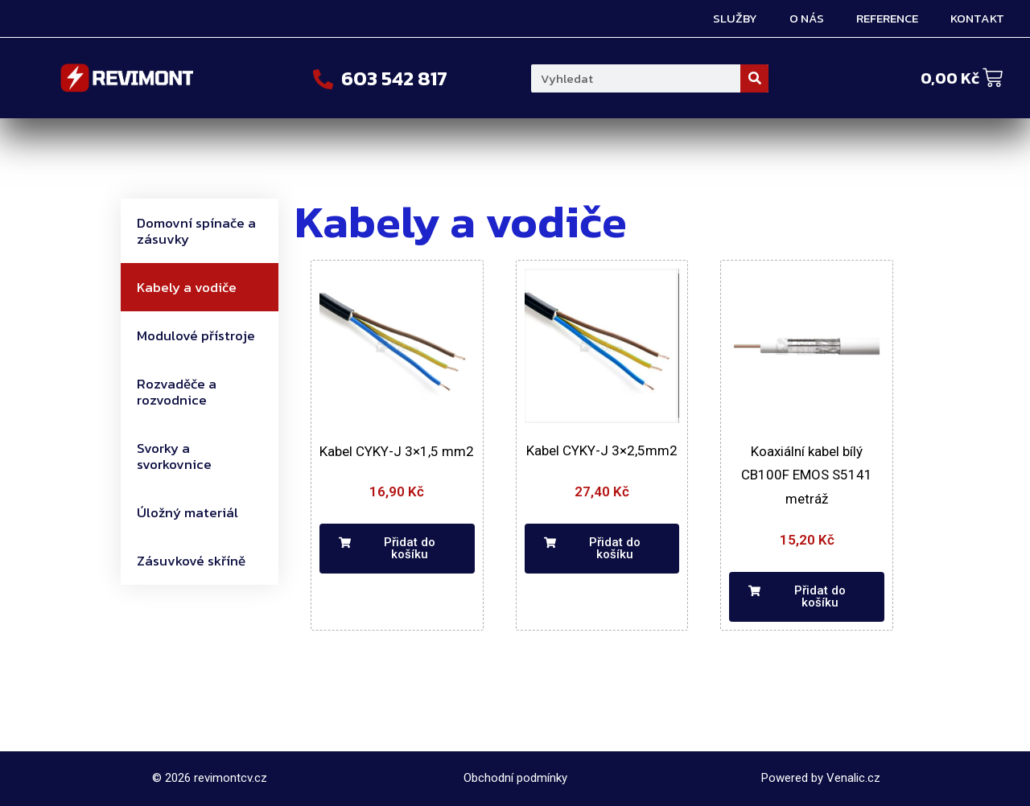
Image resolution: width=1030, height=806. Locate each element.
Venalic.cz (853, 778)
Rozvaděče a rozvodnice (176, 391)
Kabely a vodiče (187, 287)
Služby (735, 18)
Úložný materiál (187, 512)
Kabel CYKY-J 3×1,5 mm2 (396, 451)
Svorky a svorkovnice (174, 456)
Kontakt (977, 18)
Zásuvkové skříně (191, 560)
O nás (806, 18)
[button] (397, 549)
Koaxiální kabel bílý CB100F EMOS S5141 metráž (806, 475)
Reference (887, 18)
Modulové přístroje (196, 335)
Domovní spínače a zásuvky (196, 230)
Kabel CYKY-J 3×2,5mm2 (602, 450)
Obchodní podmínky (515, 778)
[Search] (754, 78)
